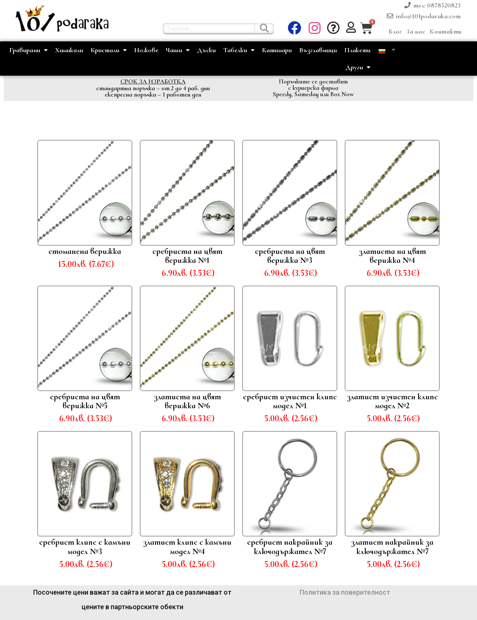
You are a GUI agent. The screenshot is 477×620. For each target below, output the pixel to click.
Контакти (446, 31)
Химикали (69, 50)
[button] (315, 28)
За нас (415, 31)
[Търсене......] (264, 28)
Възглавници (318, 50)
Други (357, 67)
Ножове (146, 50)
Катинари (277, 50)
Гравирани (28, 50)
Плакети (357, 50)
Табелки (239, 50)
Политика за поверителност (345, 592)
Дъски (206, 50)
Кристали (109, 50)
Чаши (178, 50)
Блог (395, 31)
